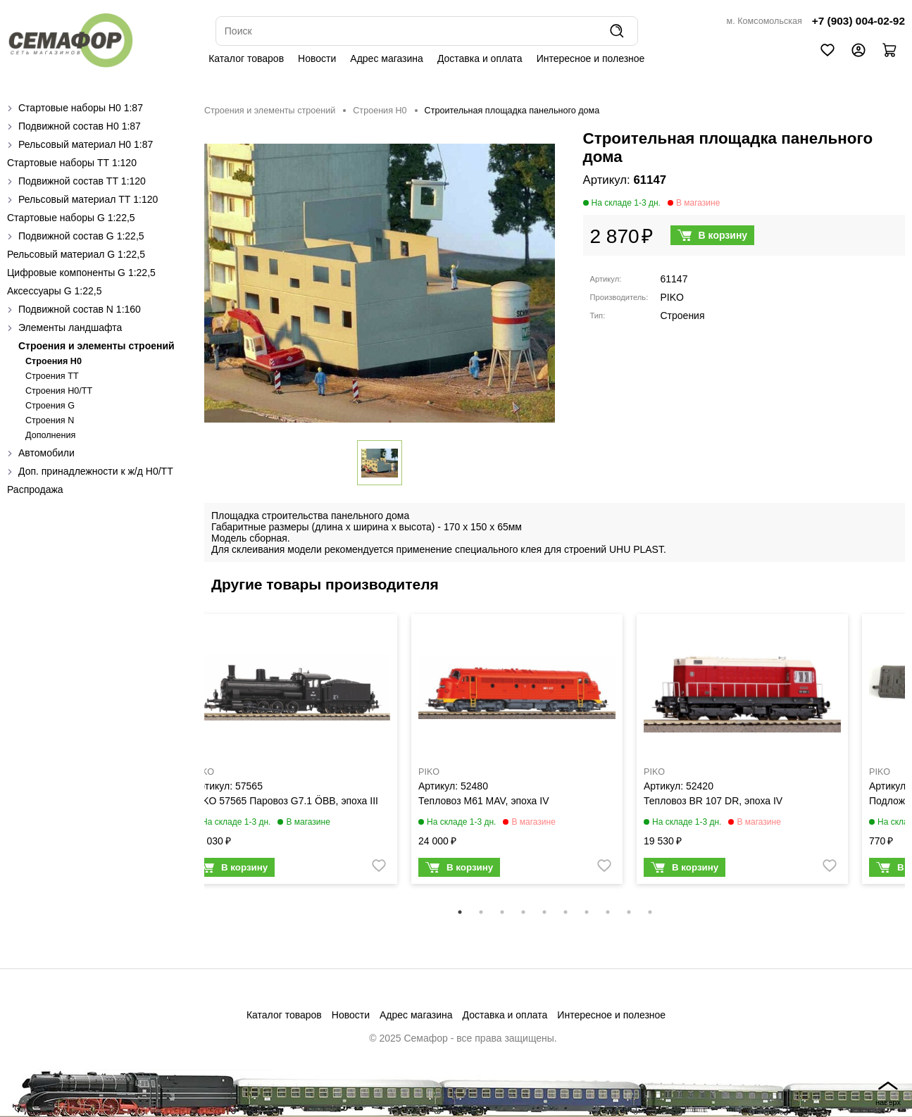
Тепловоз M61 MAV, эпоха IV (483, 800)
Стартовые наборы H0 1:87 (80, 107)
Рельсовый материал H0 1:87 (85, 144)
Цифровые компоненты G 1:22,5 (81, 272)
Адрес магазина (386, 58)
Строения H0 (53, 361)
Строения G (50, 406)
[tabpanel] (291, 752)
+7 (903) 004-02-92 (858, 21)
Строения (683, 315)
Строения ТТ (52, 376)
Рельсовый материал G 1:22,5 (76, 254)
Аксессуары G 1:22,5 (54, 291)
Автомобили (46, 452)
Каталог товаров (246, 58)
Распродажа (35, 489)
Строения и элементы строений (96, 345)
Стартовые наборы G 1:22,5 (71, 217)
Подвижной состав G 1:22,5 (81, 236)
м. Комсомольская (764, 21)
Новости (317, 58)
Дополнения (50, 435)
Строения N (49, 420)
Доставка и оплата (480, 58)
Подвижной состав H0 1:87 (79, 126)
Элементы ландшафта (70, 327)
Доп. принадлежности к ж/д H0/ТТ (95, 471)
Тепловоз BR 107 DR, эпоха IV (713, 800)
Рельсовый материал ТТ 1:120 (88, 199)
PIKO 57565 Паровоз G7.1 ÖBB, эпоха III (285, 800)
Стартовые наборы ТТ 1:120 (72, 162)
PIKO (672, 297)
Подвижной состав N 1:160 (79, 309)
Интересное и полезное (591, 58)
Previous (194, 758)
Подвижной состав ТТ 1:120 (82, 181)
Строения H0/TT (58, 391)
